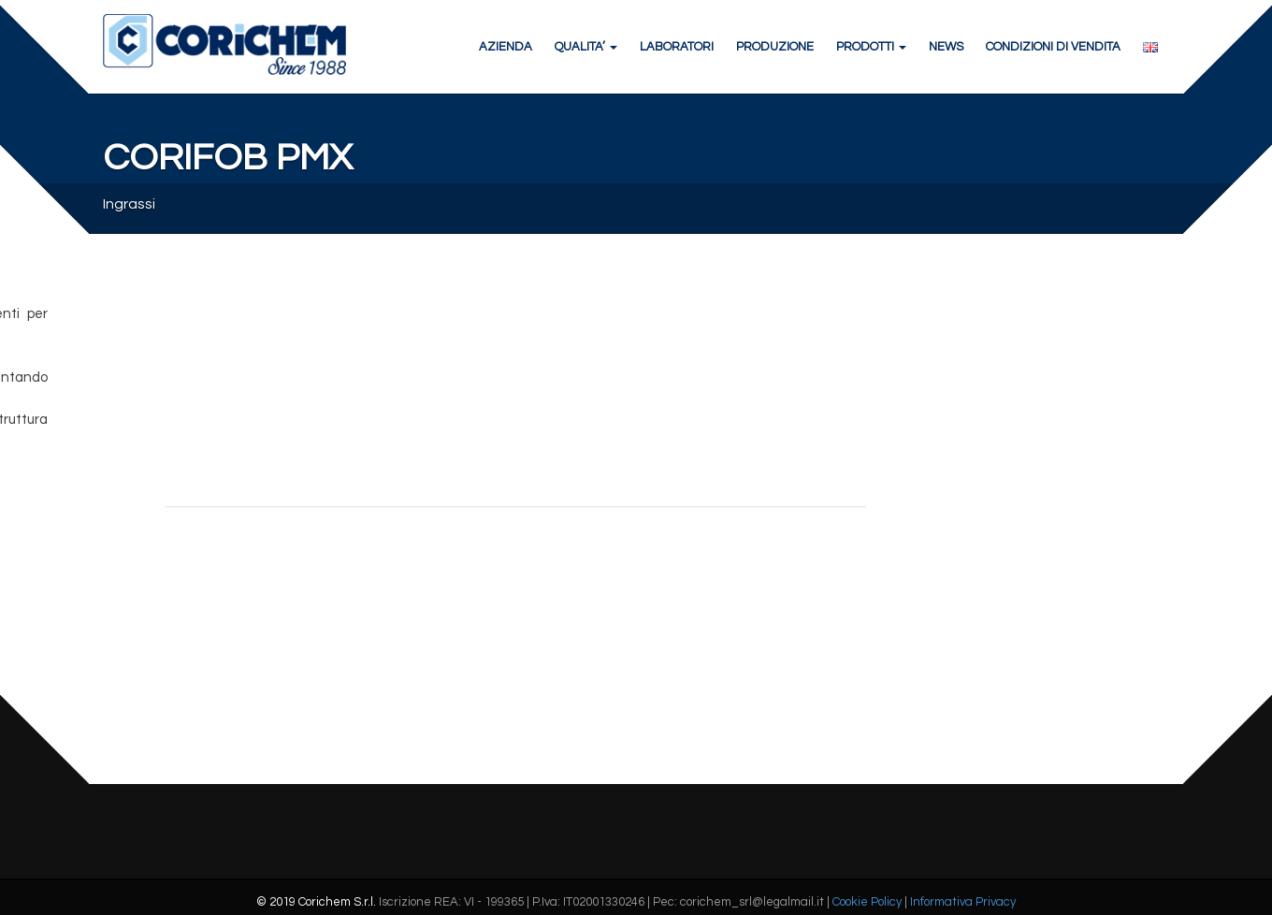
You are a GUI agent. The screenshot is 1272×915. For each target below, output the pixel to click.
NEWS (946, 46)
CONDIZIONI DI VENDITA (1053, 46)
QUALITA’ (586, 46)
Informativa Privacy (963, 901)
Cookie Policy (867, 901)
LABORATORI (677, 46)
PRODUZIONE (775, 46)
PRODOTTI (871, 46)
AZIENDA (505, 46)
